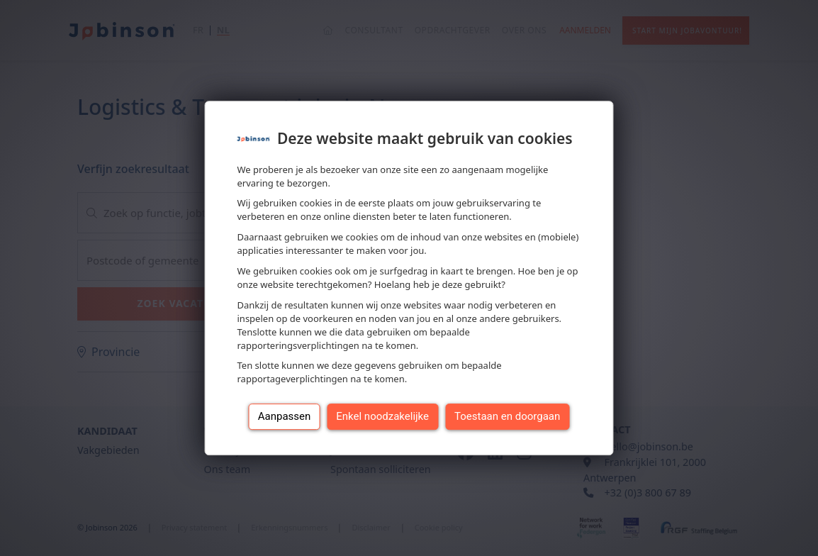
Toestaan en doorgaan (507, 416)
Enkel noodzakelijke (382, 416)
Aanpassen (284, 416)
